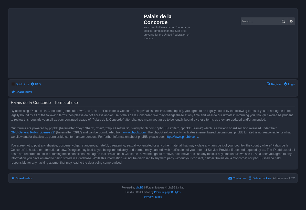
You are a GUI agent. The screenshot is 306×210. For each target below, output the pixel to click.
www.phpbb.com (134, 132)
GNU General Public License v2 (32, 132)
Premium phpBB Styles (167, 192)
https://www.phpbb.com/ (181, 137)
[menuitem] (35, 84)
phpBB (140, 187)
